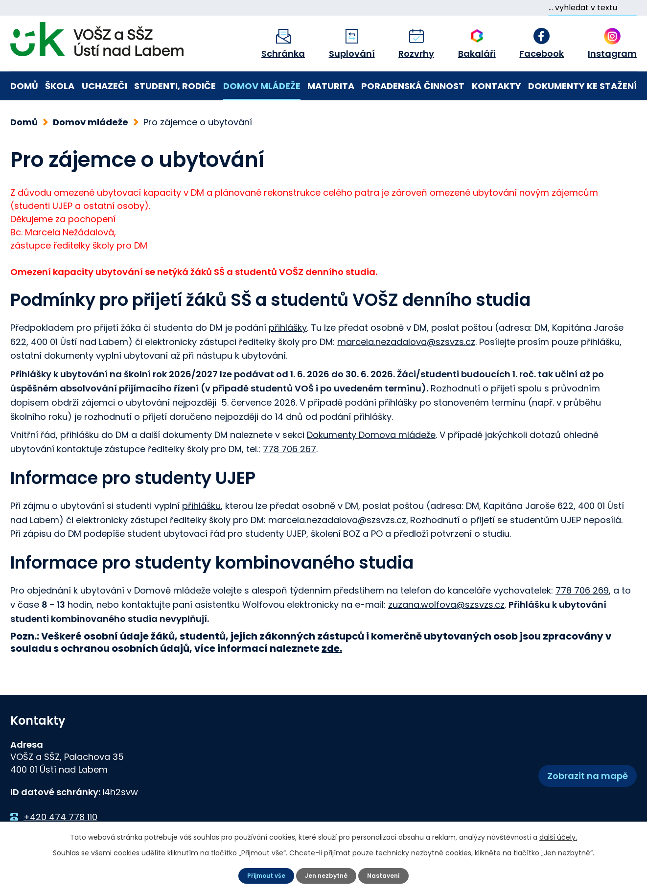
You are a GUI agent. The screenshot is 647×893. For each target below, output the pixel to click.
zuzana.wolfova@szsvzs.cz (446, 600)
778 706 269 (582, 585)
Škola (59, 86)
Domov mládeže (261, 86)
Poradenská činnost (412, 86)
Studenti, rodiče (175, 86)
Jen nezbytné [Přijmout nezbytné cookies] (327, 875)
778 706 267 (289, 444)
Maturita (330, 86)
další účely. (558, 836)
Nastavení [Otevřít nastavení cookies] (389, 875)
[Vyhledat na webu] (592, 8)
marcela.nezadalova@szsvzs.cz (406, 337)
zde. (332, 643)
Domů (24, 86)
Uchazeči (104, 86)
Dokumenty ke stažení (582, 86)
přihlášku (201, 501)
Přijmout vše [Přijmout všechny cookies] (261, 875)
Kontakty (496, 86)
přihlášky (288, 323)
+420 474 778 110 (60, 812)
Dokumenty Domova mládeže (371, 430)
